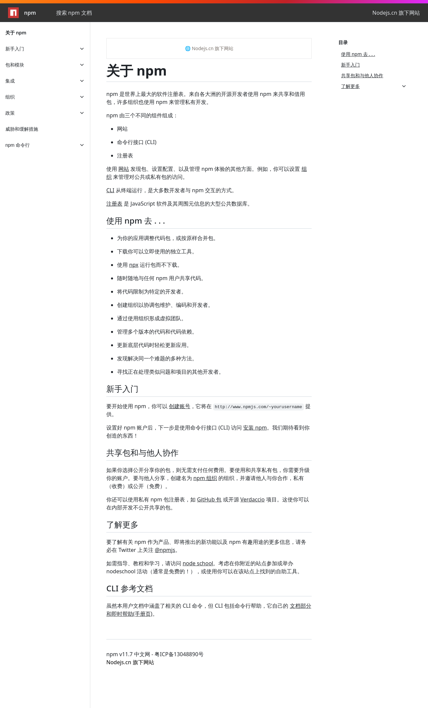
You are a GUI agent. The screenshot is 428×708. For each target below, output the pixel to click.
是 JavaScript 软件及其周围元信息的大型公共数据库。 (179, 203)
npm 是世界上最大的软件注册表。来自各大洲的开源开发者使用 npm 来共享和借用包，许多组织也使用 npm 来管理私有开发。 (205, 98)
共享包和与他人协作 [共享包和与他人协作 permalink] (146, 452)
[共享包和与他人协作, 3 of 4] (373, 75)
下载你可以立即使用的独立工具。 (157, 251)
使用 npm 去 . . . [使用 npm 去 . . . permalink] (139, 220)
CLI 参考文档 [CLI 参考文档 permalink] (133, 588)
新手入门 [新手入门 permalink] (126, 388)
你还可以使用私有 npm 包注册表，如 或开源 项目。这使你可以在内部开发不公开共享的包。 (207, 503)
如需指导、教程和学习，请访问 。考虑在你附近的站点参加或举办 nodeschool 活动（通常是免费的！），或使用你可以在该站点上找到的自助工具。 (204, 567)
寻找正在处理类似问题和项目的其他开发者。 (170, 371)
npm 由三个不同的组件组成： (142, 115)
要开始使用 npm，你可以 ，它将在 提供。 (208, 410)
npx (133, 264)
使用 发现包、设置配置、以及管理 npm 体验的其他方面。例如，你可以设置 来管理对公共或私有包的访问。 (206, 173)
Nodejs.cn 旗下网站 (396, 12)
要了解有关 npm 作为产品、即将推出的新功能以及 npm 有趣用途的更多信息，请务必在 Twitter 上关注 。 (206, 546)
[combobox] (92, 12)
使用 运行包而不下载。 (150, 264)
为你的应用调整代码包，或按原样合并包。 (168, 238)
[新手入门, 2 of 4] (373, 65)
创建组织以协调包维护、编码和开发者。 (165, 305)
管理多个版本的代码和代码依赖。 (157, 331)
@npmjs (165, 550)
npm (22, 12)
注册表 (125, 155)
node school (198, 563)
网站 (122, 128)
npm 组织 (205, 478)
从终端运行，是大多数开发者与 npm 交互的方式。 (171, 190)
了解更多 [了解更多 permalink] (126, 524)
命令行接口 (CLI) (136, 142)
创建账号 (179, 406)
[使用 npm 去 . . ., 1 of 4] (373, 54)
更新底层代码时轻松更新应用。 (154, 345)
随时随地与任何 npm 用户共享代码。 (161, 278)
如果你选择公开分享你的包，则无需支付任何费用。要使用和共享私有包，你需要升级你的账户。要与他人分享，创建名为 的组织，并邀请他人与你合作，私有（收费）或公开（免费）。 (208, 478)
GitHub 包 (209, 499)
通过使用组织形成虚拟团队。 (152, 318)
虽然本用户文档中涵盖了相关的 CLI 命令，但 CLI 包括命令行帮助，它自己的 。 (208, 609)
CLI (110, 190)
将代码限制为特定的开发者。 (152, 291)
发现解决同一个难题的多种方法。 (157, 358)
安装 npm (255, 427)
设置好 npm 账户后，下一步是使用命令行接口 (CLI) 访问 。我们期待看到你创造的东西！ (208, 431)
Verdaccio (252, 499)
